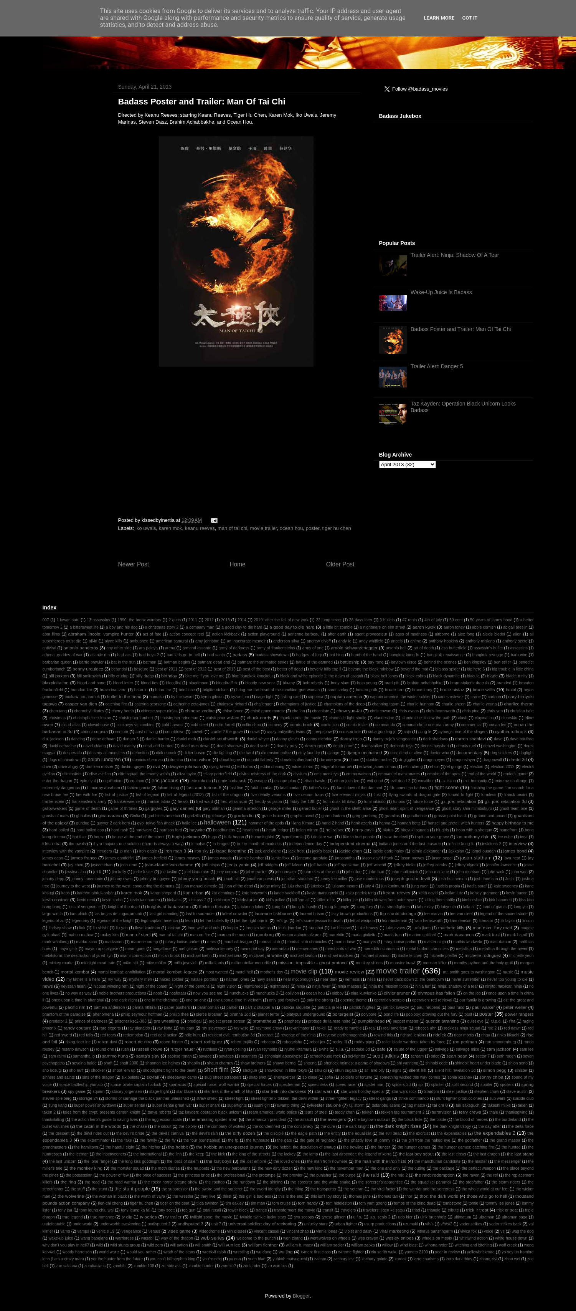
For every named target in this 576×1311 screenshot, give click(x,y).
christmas (57, 718)
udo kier (405, 1217)
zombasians (95, 1266)
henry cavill (363, 829)
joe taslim (168, 872)
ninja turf (423, 986)
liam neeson (460, 921)
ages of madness (411, 634)
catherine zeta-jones (191, 704)
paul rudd (455, 1007)
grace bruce (272, 816)
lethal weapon (362, 921)
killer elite (326, 899)
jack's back (322, 851)
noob (157, 993)
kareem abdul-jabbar (95, 893)
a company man (200, 627)
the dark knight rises (398, 1126)
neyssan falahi (73, 986)
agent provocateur (371, 634)
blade (492, 675)
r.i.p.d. (496, 1021)
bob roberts (313, 683)
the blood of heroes (471, 1119)
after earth (337, 634)
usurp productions (380, 1224)
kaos (65, 893)
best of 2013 (225, 669)
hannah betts (409, 823)
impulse (198, 844)
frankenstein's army (89, 802)
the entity (332, 1133)
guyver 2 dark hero (113, 823)
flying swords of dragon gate (414, 795)
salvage (442, 1049)
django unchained (364, 752)
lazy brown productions (352, 914)
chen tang (58, 711)
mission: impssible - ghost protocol (312, 962)
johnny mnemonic (87, 879)
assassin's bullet (488, 648)
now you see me (207, 993)
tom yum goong (373, 1203)
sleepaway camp (182, 1077)
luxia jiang (422, 928)
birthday (169, 675)
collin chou (251, 725)
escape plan (285, 781)
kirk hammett (500, 900)
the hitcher (151, 1147)
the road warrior (121, 1182)
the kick (218, 1154)
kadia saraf (477, 886)
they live (208, 1196)
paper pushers (177, 1007)
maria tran (393, 935)
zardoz (400, 1259)
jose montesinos (369, 879)
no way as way (78, 993)
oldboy (338, 993)
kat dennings (223, 893)
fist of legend (147, 795)
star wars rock (404, 1091)
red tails (86, 1035)
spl (420, 1085)
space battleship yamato (81, 1085)
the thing (295, 1189)
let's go (282, 921)
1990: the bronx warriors (139, 620)
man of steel (138, 934)
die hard (246, 753)
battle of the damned (314, 662)
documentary (469, 752)
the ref (492, 1175)
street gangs (380, 1098)
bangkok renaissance (446, 655)
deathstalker (372, 746)
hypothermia (293, 837)
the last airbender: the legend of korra (358, 1154)
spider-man (375, 1085)
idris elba (52, 843)
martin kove (345, 942)
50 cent (456, 620)
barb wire (519, 655)
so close (309, 1077)
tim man (258, 1203)
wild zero (155, 1245)
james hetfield (154, 858)
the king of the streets (251, 1154)
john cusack (285, 872)
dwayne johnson (184, 766)
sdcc (435, 1056)
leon (189, 921)
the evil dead (390, 1133)
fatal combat (261, 788)
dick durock (166, 753)
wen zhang (293, 1238)
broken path (366, 690)
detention (140, 753)
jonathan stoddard (297, 879)
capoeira (315, 697)
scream (417, 1056)
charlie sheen (453, 704)
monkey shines (369, 963)
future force (423, 802)
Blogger (301, 1296)
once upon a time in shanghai (77, 1000)
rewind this (383, 1035)
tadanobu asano (385, 1105)
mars (211, 942)
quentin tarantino (442, 1020)
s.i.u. (340, 1049)
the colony (188, 1126)
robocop (268, 1042)
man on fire (200, 935)
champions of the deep (344, 704)
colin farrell (225, 725)
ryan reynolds (265, 1049)
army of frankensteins (276, 648)
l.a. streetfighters (395, 907)
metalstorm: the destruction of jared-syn (78, 955)
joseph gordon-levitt (410, 878)
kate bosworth (254, 893)
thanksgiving (516, 1112)
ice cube (505, 837)
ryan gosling (235, 1049)
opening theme (353, 1000)
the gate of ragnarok (318, 1140)
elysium (300, 774)
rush (125, 1049)
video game (179, 1230)
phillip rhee (179, 1014)
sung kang (57, 1105)
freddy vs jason (268, 802)
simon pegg (495, 1070)
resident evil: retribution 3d (231, 1035)
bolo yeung (367, 683)
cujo (407, 732)
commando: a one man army (428, 725)
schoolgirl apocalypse (283, 1056)
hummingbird (262, 837)
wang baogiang (94, 1238)
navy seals (266, 979)
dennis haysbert (435, 746)
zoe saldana (66, 1266)
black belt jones (384, 676)
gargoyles (153, 808)
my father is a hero (83, 979)
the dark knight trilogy (452, 1126)
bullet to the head (124, 696)
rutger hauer (182, 1048)
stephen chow (486, 1091)
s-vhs (323, 1049)
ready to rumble (348, 1028)
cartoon (494, 697)
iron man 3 (175, 850)
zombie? (228, 1266)
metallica (464, 949)
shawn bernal (284, 1063)
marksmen (114, 942)
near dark (328, 979)
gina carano (110, 815)
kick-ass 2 (197, 900)
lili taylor (507, 921)
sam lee (527, 1049)
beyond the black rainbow (371, 669)
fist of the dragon (227, 795)
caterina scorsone (150, 704)
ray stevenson (213, 1028)
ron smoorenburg (500, 1042)
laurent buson (312, 914)
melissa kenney (219, 949)
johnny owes (121, 879)
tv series (148, 1216)
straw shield (207, 1098)
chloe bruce (233, 711)
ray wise (241, 1028)
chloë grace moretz (268, 711)
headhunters (224, 830)
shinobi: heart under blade (478, 1063)
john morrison (468, 872)
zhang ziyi (488, 1259)
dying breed (219, 767)
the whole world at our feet (485, 1189)
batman (150, 662)
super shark (209, 1105)
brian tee (163, 690)
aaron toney (454, 627)
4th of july (433, 620)
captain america (346, 696)
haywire (197, 829)
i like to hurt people (358, 837)
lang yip (521, 907)
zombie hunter (201, 1266)
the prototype (264, 1175)
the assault (303, 1119)
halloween (217, 822)
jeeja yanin (238, 864)
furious (399, 802)
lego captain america (159, 921)
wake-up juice (61, 1238)
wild (99, 1245)
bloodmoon (198, 683)
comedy (275, 725)
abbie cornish (484, 627)
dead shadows (230, 746)
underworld (82, 1224)
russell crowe (149, 1048)
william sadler (332, 1245)
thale (493, 1112)
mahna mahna (80, 935)
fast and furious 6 (203, 787)
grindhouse (417, 816)
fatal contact (290, 788)
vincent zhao (297, 1231)
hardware (143, 830)
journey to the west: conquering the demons (136, 886)
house (99, 837)
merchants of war (340, 949)
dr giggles (407, 760)
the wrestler (183, 1196)
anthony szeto (514, 641)
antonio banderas (80, 647)
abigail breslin (515, 627)
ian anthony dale (472, 836)
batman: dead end (214, 662)
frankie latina (158, 802)
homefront (509, 830)
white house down (511, 1238)
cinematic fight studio (347, 718)
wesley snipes (400, 1237)
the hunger (380, 1147)
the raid (371, 1175)
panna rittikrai (144, 1007)
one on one (196, 1000)
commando (385, 725)
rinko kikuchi (508, 1035)
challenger (263, 704)
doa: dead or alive (406, 753)
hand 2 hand (333, 823)
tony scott (166, 1210)
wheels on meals (437, 1238)
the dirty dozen (240, 1133)
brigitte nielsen (216, 690)
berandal (119, 669)
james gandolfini (119, 858)
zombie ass (171, 1266)
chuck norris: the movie (301, 718)
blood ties (149, 683)
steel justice (456, 1091)
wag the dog (523, 1231)
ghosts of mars (56, 816)
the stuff (78, 1189)
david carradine (62, 746)
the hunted (511, 1147)
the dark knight (355, 1126)
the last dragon (486, 1154)
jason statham (476, 858)
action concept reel (186, 634)
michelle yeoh (521, 955)
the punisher (321, 1175)
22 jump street (329, 620)
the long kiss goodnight (138, 1161)
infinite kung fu (461, 844)
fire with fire (86, 795)
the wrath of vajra (149, 1196)
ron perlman (465, 1041)
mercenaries (307, 949)
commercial (471, 725)
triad (416, 1210)
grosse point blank (450, 816)
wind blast (409, 1245)
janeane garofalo (312, 858)
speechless (318, 1085)
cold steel (199, 725)
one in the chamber (161, 1000)
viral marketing (394, 1230)
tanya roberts (159, 1112)
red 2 (492, 1028)
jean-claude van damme (169, 864)
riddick (439, 1034)
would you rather (141, 1252)
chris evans (408, 711)
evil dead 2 (400, 781)
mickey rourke (61, 963)
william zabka (363, 1245)
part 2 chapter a (259, 1007)
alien (517, 634)
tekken (368, 1112)
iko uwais (145, 528)
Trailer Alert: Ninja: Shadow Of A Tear (455, 255)
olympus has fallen (436, 992)
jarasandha (345, 858)
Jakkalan (456, 851)
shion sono (518, 1063)
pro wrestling (166, 1020)
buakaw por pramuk (81, 697)
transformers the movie (294, 1210)
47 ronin (409, 620)
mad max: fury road (492, 927)
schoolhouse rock (325, 1056)
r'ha (512, 1021)
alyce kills (113, 641)
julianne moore (345, 886)
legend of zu (53, 921)
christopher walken (222, 718)
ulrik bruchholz (433, 1217)
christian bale (521, 711)
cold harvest (172, 725)
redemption (133, 1035)
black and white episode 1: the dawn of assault (321, 676)
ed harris (245, 767)
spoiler (486, 1085)
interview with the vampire (66, 851)
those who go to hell (487, 1195)
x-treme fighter (351, 1252)
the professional (231, 1175)
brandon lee (81, 690)
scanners (249, 1056)
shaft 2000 (129, 1063)
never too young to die (507, 979)
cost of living (146, 732)
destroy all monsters (107, 753)
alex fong (466, 634)
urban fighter (346, 1224)
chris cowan (380, 711)
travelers (348, 1210)
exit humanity (475, 781)
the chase (138, 1126)
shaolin (193, 1063)
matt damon (500, 942)
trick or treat (507, 1210)
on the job (472, 993)
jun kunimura (392, 886)
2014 (242, 620)
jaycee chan (101, 865)
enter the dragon (57, 781)
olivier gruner (397, 992)
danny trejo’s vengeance (394, 739)
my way (115, 979)
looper (232, 928)
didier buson (194, 753)
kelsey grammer (484, 893)
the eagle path (304, 1133)
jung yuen (420, 886)
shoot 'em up (123, 1070)
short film (216, 1069)
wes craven (368, 1238)
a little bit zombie (338, 627)
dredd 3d (518, 759)
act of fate (152, 634)
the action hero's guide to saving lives (104, 1119)
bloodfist (173, 683)
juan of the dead (238, 886)
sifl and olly (375, 1070)
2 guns (175, 620)
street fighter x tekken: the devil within (284, 1098)
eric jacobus (165, 780)
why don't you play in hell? (66, 1245)
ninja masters (349, 986)
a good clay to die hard (241, 627)
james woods (219, 858)
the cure (327, 1126)
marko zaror (86, 942)
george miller (280, 808)
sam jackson (499, 1048)
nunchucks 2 (267, 993)
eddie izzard (302, 767)
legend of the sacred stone (504, 914)
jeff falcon (293, 865)
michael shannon (375, 955)
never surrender (465, 979)
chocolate (320, 711)
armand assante (197, 648)
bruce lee (394, 689)
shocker (98, 1070)
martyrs (369, 942)
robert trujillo (242, 1042)
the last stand (520, 1153)
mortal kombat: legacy (175, 971)
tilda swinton (207, 1203)
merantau (280, 949)
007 (46, 620)
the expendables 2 (494, 1133)
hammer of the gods (266, 823)
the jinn (175, 1154)
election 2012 (502, 767)
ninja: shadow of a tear (458, 986)
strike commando (413, 1098)
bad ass (124, 655)
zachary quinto (374, 1259)
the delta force (520, 1126)
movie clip (303, 971)
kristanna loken (251, 907)
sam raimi (57, 1056)
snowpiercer (284, 1077)
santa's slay (147, 1055)
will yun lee (229, 1244)
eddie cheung (272, 767)
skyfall (153, 1076)
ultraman (486, 1217)
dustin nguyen (132, 767)
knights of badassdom (169, 906)
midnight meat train (98, 963)
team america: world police (273, 1112)
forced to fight (460, 795)
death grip (315, 745)
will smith (203, 1245)
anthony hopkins (443, 641)
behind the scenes (440, 662)
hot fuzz (80, 837)
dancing (78, 739)
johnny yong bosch (196, 878)
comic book (301, 724)
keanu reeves (200, 528)
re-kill (322, 1028)
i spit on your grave (432, 837)
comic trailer (357, 725)
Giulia (135, 816)
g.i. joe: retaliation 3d (506, 801)
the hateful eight (120, 1147)
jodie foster (143, 872)
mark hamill (517, 935)
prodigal (194, 1021)
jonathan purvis (260, 879)
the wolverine (71, 1195)
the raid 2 (399, 1175)
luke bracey (368, 928)
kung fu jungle (336, 907)
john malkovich (405, 872)
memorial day (253, 949)
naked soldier (171, 979)
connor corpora (94, 732)
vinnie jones (326, 1231)
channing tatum (385, 704)
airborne (442, 634)
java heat (512, 858)
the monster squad (127, 1168)
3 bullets (387, 620)
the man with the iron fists (380, 1161)
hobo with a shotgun (474, 830)
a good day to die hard (291, 626)
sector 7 (482, 1056)
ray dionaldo (139, 1028)
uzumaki (410, 1224)
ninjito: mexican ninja (503, 986)
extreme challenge (511, 781)
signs (396, 1070)
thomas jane (360, 1196)
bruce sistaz (452, 689)
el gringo (454, 767)
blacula (473, 676)
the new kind (311, 1168)
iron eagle (148, 851)
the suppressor (175, 1189)
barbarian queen (57, 662)
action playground (264, 634)
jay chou (75, 865)
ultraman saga (515, 1217)
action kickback (226, 634)
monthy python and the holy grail (483, 963)
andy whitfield (371, 641)
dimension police (276, 753)
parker (232, 1007)
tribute (453, 1210)
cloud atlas (71, 725)
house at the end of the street (138, 837)
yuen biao (256, 1259)
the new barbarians (233, 1168)
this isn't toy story (326, 1196)
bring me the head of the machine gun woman (278, 690)
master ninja (435, 942)
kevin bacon (517, 893)
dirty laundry (309, 753)
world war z (109, 1252)
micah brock (169, 955)
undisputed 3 (190, 1223)
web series (212, 1238)
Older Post (340, 564)
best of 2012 (195, 669)
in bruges (221, 844)
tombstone (452, 1203)
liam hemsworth (428, 921)
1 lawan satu (67, 620)
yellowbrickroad (481, 1252)
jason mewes (412, 858)
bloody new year (260, 683)
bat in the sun (123, 662)
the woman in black (109, 1196)
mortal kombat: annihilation (121, 972)
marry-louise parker (182, 942)
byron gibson (212, 697)
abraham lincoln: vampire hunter (101, 633)
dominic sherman (147, 760)
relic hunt (193, 1035)
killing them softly (440, 900)
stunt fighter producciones (459, 1098)
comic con (330, 725)
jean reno (128, 865)
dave (498, 739)
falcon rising (168, 788)
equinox (137, 781)
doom (354, 760)
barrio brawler (91, 662)
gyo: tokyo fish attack (156, 823)
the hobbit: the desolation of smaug (304, 1147)
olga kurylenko (363, 993)
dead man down (195, 746)
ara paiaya (148, 648)
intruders (104, 851)
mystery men (140, 979)
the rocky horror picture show (170, 1182)
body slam (340, 683)
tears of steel (315, 1112)
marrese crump (144, 942)
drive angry (68, 767)
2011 (192, 620)
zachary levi (344, 1259)
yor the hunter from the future (117, 1259)
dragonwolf (492, 760)
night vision (227, 986)
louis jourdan (289, 928)
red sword (63, 1035)
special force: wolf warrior (216, 1085)
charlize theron (519, 703)
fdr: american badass (408, 788)
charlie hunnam (420, 704)
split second (462, 1085)
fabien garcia (138, 788)
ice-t (524, 837)
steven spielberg (57, 1098)
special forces (259, 1085)
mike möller (156, 963)
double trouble (379, 760)
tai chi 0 (440, 1104)
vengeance (131, 1231)
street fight (234, 1098)
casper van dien (81, 703)
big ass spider (447, 669)
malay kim (110, 935)
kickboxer (221, 900)
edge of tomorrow (336, 767)
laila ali (469, 907)
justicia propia (448, 886)
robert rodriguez (207, 1041)
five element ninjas (348, 795)
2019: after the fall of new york (281, 620)
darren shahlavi (470, 738)
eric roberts (200, 781)
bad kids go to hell (183, 655)
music (508, 972)
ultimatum (462, 1217)
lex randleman (395, 921)
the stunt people (132, 1189)
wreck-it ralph (214, 1252)
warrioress (124, 1238)
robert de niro (138, 1041)
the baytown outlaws (372, 1119)
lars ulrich (78, 914)
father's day (319, 788)
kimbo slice (472, 900)
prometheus (264, 1020)
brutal (511, 690)
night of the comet (152, 986)
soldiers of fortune (356, 1077)
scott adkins (386, 1056)
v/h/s (429, 1224)
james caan (53, 858)
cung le (424, 732)
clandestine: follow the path (426, 718)
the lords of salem (183, 1161)
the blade (438, 1119)
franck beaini (515, 795)
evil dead (375, 781)
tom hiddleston (339, 1203)
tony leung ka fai (135, 1210)
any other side (119, 648)
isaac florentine (231, 850)
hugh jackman (186, 836)
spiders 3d (401, 1085)
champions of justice (298, 704)
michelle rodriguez (483, 955)
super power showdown (95, 1105)
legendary (80, 921)
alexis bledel (493, 634)
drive (47, 767)
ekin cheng (413, 767)
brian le (141, 690)
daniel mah (186, 739)
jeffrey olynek (467, 865)
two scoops (304, 1217)
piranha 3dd (240, 1014)
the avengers (333, 1119)
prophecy (292, 1021)
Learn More (439, 18)
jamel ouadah (484, 851)
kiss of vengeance (85, 907)
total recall (212, 1210)
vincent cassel (266, 1231)
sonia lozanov (459, 1077)
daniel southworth (221, 738)
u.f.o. (357, 1217)
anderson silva (286, 641)
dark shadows (435, 739)
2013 (225, 620)
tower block (238, 1210)
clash (462, 718)
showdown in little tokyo (285, 1070)
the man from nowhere (327, 1161)
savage (205, 1056)
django (333, 753)
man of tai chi (232, 528)
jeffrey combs (435, 865)
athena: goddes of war (63, 655)
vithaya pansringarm (435, 1231)
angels (397, 641)
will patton (179, 1245)
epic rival (88, 781)
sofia (329, 1077)
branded (504, 683)
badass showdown (272, 655)
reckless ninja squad (462, 1028)
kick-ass (174, 900)
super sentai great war (172, 1105)
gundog (82, 823)
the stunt (99, 1189)
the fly (170, 1140)
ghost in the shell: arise (350, 808)
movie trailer (263, 528)
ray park (187, 1028)
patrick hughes (362, 1007)
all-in (93, 641)
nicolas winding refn (111, 986)
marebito (336, 935)
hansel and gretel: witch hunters (456, 823)
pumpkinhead (371, 1020)
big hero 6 (476, 669)
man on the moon (233, 935)
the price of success (153, 1175)
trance (261, 1210)
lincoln (527, 921)
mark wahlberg (56, 942)
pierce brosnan (209, 1014)
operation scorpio (389, 1000)
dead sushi (259, 746)
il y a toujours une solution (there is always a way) (138, 844)
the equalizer (359, 1133)
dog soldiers (501, 753)
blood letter (123, 683)
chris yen (495, 711)
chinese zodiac (200, 710)
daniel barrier (157, 739)
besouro (141, 669)
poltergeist (342, 1013)
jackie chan (350, 850)
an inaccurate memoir (246, 641)
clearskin (509, 718)
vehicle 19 (105, 1231)
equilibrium (112, 781)
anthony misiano (480, 641)
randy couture (77, 1027)
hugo (212, 837)
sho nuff (76, 1070)
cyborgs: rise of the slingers (463, 732)
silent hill (417, 1070)
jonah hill (231, 879)
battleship (350, 661)
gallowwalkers (55, 808)
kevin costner (56, 899)
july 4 (369, 886)
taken (522, 1105)
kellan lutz (454, 893)
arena (170, 648)
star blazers (186, 1091)
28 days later (361, 620)
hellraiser (334, 829)
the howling (353, 1147)
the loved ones (287, 1161)
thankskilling (53, 1119)
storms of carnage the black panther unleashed (147, 1098)
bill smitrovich (89, 676)
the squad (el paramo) (431, 1182)
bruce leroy (422, 690)
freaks (183, 802)
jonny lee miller (334, 879)
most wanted (216, 972)
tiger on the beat (174, 1203)
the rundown (244, 1182)
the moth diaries (165, 1168)
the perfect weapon (479, 1168)
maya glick (67, 949)
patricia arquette (295, 1007)
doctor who (439, 753)
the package (443, 1168)
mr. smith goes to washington (469, 972)
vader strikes (470, 1224)
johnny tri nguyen (155, 879)
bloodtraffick (227, 683)
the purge (347, 1175)
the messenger (507, 1161)
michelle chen (410, 955)
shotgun (250, 1070)
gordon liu (244, 815)
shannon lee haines (162, 1063)
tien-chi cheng (110, 1203)
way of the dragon (177, 1238)
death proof (343, 746)
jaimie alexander (426, 851)
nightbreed (253, 986)
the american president (266, 1119)
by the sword (182, 697)
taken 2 (49, 1112)
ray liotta (165, 1028)
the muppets (198, 1168)
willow (387, 1245)
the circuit (163, 1126)
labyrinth (448, 907)
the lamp (310, 1154)
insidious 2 (491, 844)
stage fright (159, 1091)
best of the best (256, 669)
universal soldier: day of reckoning (262, 1223)
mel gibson (188, 949)
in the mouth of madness (259, 844)
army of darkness (234, 648)
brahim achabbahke (424, 683)
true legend (73, 1217)
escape (260, 781)
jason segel (442, 858)
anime (415, 641)
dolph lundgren (104, 759)
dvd (156, 766)
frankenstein (53, 802)
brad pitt (392, 683)
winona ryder (436, 1245)
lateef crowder (235, 914)
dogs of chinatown (64, 760)
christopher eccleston (92, 718)
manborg (265, 934)
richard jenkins (413, 1035)
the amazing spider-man (213, 1119)
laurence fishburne (273, 913)
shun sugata (346, 1070)
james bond (515, 850)
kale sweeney (506, 886)
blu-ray (289, 683)
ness (371, 979)
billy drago (145, 676)
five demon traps (309, 795)
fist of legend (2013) (185, 795)
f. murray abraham (103, 788)
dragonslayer (463, 760)
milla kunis (214, 963)
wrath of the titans (179, 1252)
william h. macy (299, 1245)
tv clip (127, 1217)
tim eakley (235, 1203)
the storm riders (506, 1182)
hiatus (388, 830)
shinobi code (437, 1063)
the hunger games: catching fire (465, 1147)
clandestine (384, 718)
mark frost (491, 935)
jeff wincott (376, 865)
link (82, 928)
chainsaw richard (232, 704)
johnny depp (53, 879)
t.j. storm (357, 1105)
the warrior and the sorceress (429, 1189)
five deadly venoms (268, 795)
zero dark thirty (459, 1259)
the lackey (286, 1154)
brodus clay (337, 690)
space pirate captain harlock (136, 1085)
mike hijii (130, 963)
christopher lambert (136, 718)
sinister (521, 1070)
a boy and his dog (122, 627)
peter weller (515, 1007)
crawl (254, 732)
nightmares (279, 986)
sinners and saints (59, 1077)
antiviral (49, 648)
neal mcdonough (298, 979)
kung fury (364, 907)
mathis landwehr (467, 942)
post (468, 1014)
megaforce (162, 949)
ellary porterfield (217, 774)
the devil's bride (130, 1133)
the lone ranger (97, 1161)
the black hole (410, 1119)
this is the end (290, 1196)
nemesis (352, 979)
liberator (486, 921)
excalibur (426, 781)
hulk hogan (234, 837)
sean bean (456, 1055)
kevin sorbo (112, 900)
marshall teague (237, 942)
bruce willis (484, 689)
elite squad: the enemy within (144, 774)
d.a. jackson (53, 739)
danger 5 (131, 739)
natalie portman (204, 979)
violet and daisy (358, 1231)
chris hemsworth (440, 711)
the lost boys (218, 1161)
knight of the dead (124, 907)
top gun (188, 1210)
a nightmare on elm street (383, 627)
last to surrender (200, 914)
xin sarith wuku (384, 1252)
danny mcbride (319, 739)
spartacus (177, 1085)
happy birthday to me (513, 822)
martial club (269, 942)
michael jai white (265, 955)
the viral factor (383, 1189)
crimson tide (350, 732)
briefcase (187, 690)
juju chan (296, 886)
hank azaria (361, 823)
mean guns (135, 949)
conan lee (497, 725)
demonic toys (402, 746)
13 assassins (98, 620)
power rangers (519, 1013)
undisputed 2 (159, 1224)
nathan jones (237, 979)
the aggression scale (163, 1119)
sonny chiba (491, 1076)
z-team (320, 1259)
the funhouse (257, 1140)
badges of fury (309, 655)
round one (105, 1049)
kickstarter (248, 899)
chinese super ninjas (159, 711)
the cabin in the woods (98, 1126)
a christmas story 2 (162, 627)
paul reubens (428, 1007)
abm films (51, 634)
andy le (344, 641)
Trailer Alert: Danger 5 (437, 366)
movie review (349, 972)
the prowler (292, 1175)
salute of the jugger (411, 1049)
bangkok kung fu (404, 655)
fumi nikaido (375, 802)
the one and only (386, 1168)
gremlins (392, 816)
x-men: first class (316, 1252)
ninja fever (321, 986)
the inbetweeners (111, 1154)
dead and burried (158, 746)
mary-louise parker (399, 942)
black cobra (415, 676)
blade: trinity (517, 676)
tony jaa (65, 1210)
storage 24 (88, 1098)
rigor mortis (464, 1035)
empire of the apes (443, 774)
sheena (310, 1063)
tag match (416, 1105)
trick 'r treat (477, 1209)
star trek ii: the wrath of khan (229, 1091)
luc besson (340, 928)
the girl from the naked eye (425, 1140)
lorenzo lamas (258, 928)
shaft (108, 1063)
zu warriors (277, 1266)
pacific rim (75, 1007)
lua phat (316, 928)
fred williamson (234, 802)
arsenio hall (396, 648)
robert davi (107, 1042)
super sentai (134, 1105)
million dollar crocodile (251, 963)
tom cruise (281, 1203)
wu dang (263, 1252)
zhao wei (512, 1259)
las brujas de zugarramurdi (118, 914)
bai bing (337, 655)
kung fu (278, 907)
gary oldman (214, 808)
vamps (83, 1231)
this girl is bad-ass (255, 1196)
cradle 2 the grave (227, 732)
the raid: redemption (435, 1174)
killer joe (350, 900)
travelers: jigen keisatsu (384, 1210)
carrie (475, 697)
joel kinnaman (197, 872)
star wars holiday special (363, 1091)
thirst (227, 1196)
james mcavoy (187, 858)
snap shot (257, 1077)
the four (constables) (201, 1140)
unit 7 (216, 1224)
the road (92, 1182)
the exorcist (419, 1133)
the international (147, 1154)
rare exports (110, 1028)
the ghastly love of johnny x (369, 1140)
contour (122, 732)
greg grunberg (365, 816)
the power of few (114, 1175)
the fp (233, 1140)
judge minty (270, 886)
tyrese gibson (334, 1217)
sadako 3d (360, 1049)
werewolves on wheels (330, 1238)
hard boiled (59, 830)
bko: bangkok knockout (252, 676)
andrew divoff (319, 641)
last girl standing (163, 914)
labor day (425, 907)
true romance (102, 1217)
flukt (377, 795)
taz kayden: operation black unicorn (210, 1112)
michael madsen (338, 955)
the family (148, 1140)
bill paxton (58, 675)
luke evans (395, 928)
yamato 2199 (416, 1252)
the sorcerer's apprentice (380, 1182)
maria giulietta (364, 935)
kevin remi (86, 900)
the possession (79, 1175)
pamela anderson (109, 1007)
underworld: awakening (119, 1224)
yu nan (235, 1259)
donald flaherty (260, 760)
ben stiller (502, 662)
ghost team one (514, 808)
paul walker (483, 1007)
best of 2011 (166, 669)
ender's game (515, 774)
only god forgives (284, 1000)
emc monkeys (326, 774)
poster (312, 528)
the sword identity (265, 1189)
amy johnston (207, 641)
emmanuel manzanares (399, 774)
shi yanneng (407, 1063)
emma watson (358, 774)
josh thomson (486, 879)
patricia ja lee (330, 1007)
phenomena (103, 1014)
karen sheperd (163, 893)
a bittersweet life (84, 627)
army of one (312, 648)
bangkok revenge (487, 655)
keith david (428, 893)
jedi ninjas (211, 865)
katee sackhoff (287, 893)
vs (502, 1231)
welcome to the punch (256, 1238)
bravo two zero (113, 690)
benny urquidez (88, 668)
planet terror (268, 1014)
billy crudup (118, 676)
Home (237, 564)
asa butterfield (454, 648)
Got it (469, 18)
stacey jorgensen (127, 1091)
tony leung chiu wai (96, 1210)
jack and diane (268, 851)
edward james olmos (377, 767)
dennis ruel (466, 746)
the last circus (454, 1154)
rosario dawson (75, 1049)
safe (381, 1048)
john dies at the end (321, 872)
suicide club (523, 1098)
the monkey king (85, 1167)
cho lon (298, 711)
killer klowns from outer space (391, 900)
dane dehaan (104, 739)
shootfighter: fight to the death (170, 1070)
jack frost (297, 851)
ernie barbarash (232, 781)
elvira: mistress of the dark (262, 774)
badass (240, 654)
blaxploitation (56, 682)
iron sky (201, 851)
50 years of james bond (491, 620)
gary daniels (182, 808)
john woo (520, 872)
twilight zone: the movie (211, 1217)
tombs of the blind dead (414, 1203)
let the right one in (252, 921)
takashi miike (498, 1105)
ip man (125, 851)
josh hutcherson (453, 879)
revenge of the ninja (298, 1035)
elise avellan (100, 774)
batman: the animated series (263, 662)
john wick (496, 872)
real (372, 1028)
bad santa (216, 655)
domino (176, 760)
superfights (237, 1105)
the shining (272, 1182)
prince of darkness (91, 1021)
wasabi (147, 1238)
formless (488, 795)
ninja (301, 986)
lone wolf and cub (204, 928)
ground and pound (490, 816)
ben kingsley (475, 662)
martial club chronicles (307, 942)
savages (226, 1056)
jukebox (318, 886)
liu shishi (100, 928)
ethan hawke (315, 781)
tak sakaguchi (468, 1105)
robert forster (171, 1042)
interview (517, 843)
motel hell (244, 972)
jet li (97, 871)
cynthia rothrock (511, 731)
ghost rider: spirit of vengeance (406, 808)
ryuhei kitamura (298, 1049)
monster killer (435, 963)
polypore (368, 1014)
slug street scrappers (222, 1077)
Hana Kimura (303, 823)
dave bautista (521, 739)
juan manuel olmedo (200, 886)
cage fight (264, 697)
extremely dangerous (61, 788)
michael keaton (303, 955)
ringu (485, 1035)
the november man (346, 1168)
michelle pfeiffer (443, 955)
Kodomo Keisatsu (215, 907)
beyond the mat (414, 669)
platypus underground (306, 1014)
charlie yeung (485, 704)
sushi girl (262, 1105)
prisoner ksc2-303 (131, 1021)
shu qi (321, 1070)
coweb (197, 732)
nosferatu (177, 993)
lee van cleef (461, 914)
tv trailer (173, 1216)
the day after (490, 1126)
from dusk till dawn (339, 802)
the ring (68, 1181)
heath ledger (277, 830)
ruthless (210, 1049)
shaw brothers (252, 1063)
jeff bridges (267, 865)
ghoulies (83, 816)
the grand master (505, 1140)
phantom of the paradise (64, 1014)
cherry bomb (123, 711)
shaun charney (220, 1063)
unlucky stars (316, 1224)
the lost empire (253, 1161)
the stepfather (471, 1182)
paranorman (208, 1007)
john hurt (377, 872)
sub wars (497, 1098)
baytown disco (403, 662)
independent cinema (350, 843)
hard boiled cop (90, 830)
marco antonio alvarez (302, 935)
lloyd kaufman (147, 928)
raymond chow (269, 1028)
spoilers (507, 1085)
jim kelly (119, 872)
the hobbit (178, 1146)
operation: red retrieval (432, 1000)
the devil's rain (205, 1133)
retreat (268, 1035)
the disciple (274, 1133)
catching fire (116, 704)
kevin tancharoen (145, 900)
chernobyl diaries (89, 711)
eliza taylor (186, 774)
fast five (236, 788)
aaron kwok (424, 626)
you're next (212, 1259)
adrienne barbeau (304, 634)
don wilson (200, 759)
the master (477, 1161)
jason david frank (377, 858)
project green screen (227, 1021)
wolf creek (508, 1245)
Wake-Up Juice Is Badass (441, 292)
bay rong (375, 662)
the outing (416, 1168)
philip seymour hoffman (141, 1014)
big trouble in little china (513, 669)
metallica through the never (503, 949)
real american (395, 1028)
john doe (353, 872)
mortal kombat (75, 971)
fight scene (446, 787)
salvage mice (467, 1049)
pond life (391, 1014)
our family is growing (477, 1000)
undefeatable (54, 1224)
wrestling (241, 1252)
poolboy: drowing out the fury (431, 1014)
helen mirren (307, 830)
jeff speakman (346, 865)
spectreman (289, 1085)
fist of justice (116, 795)
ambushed (139, 641)
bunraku (156, 697)
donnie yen (330, 759)
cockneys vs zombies (135, 725)
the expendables (452, 1133)
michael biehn (199, 955)
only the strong (320, 1000)
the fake (124, 1140)
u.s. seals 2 (380, 1217)
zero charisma (426, 1259)
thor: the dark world (438, 1195)
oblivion (292, 993)
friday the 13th (302, 802)
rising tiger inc (78, 1042)
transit (327, 1210)
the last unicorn (62, 1161)
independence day (305, 844)
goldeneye (217, 816)
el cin (435, 767)
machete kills (451, 927)
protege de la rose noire (329, 1021)
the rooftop (215, 1182)
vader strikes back (505, 1224)
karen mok (170, 528)
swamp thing (288, 1105)
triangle (434, 1210)
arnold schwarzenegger (354, 647)
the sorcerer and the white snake (320, 1182)
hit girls (442, 830)
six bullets (130, 1077)
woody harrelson (77, 1252)
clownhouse (98, 725)
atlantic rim (100, 655)
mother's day (271, 972)
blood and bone (91, 683)
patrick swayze (396, 1007)
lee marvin (433, 914)
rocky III (340, 1042)
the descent (59, 1133)
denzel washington (499, 746)
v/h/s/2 (446, 1224)
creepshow (322, 732)
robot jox (317, 1042)
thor (408, 1196)
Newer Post (133, 564)
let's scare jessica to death (319, 921)
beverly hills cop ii (326, 669)
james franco (84, 857)
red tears (108, 1035)
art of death (424, 648)
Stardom (431, 1091)
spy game (76, 1091)
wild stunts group (125, 1245)
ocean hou (291, 528)
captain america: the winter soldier (400, 697)
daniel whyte (258, 739)
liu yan (122, 928)
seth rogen (506, 1056)
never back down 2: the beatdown (413, 979)
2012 (209, 620)
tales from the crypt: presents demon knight (101, 1112)
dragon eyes (434, 760)
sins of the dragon (98, 1077)
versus (154, 1231)
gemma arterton (247, 808)
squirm (98, 1091)
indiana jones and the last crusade (410, 844)
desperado (72, 753)
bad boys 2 (149, 655)
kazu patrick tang (360, 893)
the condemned (266, 1126)
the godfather (470, 1140)
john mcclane (437, 872)
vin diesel (236, 1230)
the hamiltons (86, 1147)
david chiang (94, 746)
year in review (447, 1252)
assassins (519, 648)
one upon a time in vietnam (237, 1000)
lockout (174, 928)
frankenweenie (127, 802)
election (477, 767)
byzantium (240, 697)
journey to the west (73, 886)
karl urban (193, 892)
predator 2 (58, 1021)
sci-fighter (356, 1056)
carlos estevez (451, 697)
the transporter (323, 1189)
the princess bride (194, 1175)
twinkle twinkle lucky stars (263, 1217)
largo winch (53, 914)
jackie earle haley (388, 851)
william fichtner (263, 1244)
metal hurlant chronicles (427, 949)
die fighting (222, 753)
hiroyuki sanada (415, 830)
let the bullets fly (214, 921)
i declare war (322, 837)
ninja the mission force (388, 986)
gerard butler (310, 808)
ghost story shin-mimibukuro (467, 808)
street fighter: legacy (343, 1098)
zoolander (252, 1266)
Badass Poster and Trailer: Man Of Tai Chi (461, 329)
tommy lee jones (500, 1203)
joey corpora (227, 872)
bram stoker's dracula (469, 683)
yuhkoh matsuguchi (289, 1259)
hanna (384, 823)
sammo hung (115, 1055)
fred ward (204, 802)
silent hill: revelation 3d (455, 1070)
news (48, 985)
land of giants (495, 907)
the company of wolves (224, 1126)
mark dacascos (459, 934)
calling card (291, 697)
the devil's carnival (168, 1133)
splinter (437, 1085)
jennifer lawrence (501, 865)
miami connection (135, 955)
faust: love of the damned (359, 788)
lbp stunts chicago (398, 913)
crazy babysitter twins (286, 732)
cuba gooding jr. (382, 732)
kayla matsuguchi (322, 893)
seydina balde (84, 1063)
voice (488, 1231)
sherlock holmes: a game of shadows (357, 1063)
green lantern (333, 816)
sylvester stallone (324, 1104)
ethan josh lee (346, 781)
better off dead (290, 669)
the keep (196, 1154)
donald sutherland (296, 760)
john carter (256, 871)
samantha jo (84, 1056)
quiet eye (475, 1021)
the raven (471, 1175)
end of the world (482, 774)
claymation (484, 718)
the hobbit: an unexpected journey (230, 1146)
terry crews (470, 1111)
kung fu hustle (304, 907)
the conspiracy (300, 1126)
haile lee (189, 823)
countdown (174, 732)
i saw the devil (395, 837)
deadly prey (287, 746)
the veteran (353, 1189)
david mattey (124, 746)
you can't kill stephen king (172, 1259)
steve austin (517, 1091)
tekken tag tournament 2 (402, 1112)
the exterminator (95, 1140)
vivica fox (468, 1231)
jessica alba (75, 872)
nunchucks (239, 993)
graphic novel (302, 816)
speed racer (346, 1085)
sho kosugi (52, 1070)
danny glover (287, 739)
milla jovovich (186, 963)
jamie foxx (280, 858)
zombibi (120, 1266)
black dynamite (446, 676)
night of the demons (192, 986)
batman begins (177, 662)
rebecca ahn (425, 1028)
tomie (473, 1203)
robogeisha (292, 1042)
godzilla (194, 816)
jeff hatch (318, 865)
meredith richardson (381, 949)
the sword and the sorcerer (219, 1189)
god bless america (163, 816)
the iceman (79, 1154)
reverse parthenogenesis (344, 1035)
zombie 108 (144, 1266)
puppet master (406, 1021)
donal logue (230, 760)
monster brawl (403, 963)
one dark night (124, 1000)
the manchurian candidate (437, 1161)
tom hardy (308, 1202)
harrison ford (171, 830)
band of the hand (366, 655)
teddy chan (345, 1112)
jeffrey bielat (405, 865)
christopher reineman (179, 718)
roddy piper (365, 1042)
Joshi (510, 879)
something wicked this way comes (410, 1077)
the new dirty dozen (275, 1168)
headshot (251, 830)
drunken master (99, 767)
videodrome (209, 1231)
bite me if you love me (204, 676)
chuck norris (259, 717)
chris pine (471, 711)
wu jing (286, 1251)
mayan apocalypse (101, 949)
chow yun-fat (349, 710)
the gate (284, 1140)
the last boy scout (416, 1153)
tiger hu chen (336, 528)
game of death (88, 808)
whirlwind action (473, 1238)
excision (448, 781)
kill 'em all (301, 900)
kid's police (276, 900)
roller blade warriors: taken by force (414, 1042)
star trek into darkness (284, 1091)
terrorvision (441, 1112)
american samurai (172, 641)
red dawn (512, 1028)
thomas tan (388, 1196)
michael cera (230, 955)
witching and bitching (473, 1245)
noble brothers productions (122, 993)
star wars (323, 1091)
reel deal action (164, 1035)
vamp (65, 1231)
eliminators (71, 774)
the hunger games (414, 1147)
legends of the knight (115, 921)
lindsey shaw (60, 928)
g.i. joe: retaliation (458, 801)
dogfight (526, 753)
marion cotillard (422, 935)
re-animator (299, 1028)
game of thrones (122, 808)
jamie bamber (251, 858)
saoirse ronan (179, 1056)
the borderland (508, 1119)
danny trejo (351, 738)
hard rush (119, 830)
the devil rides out (93, 1133)
